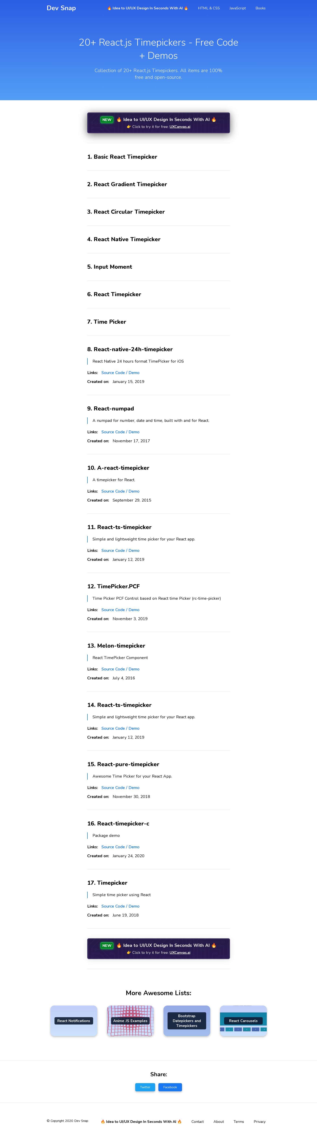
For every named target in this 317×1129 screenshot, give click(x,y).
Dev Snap (61, 8)
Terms (239, 1120)
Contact (198, 1120)
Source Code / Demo (120, 372)
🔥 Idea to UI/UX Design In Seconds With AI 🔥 (147, 8)
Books (261, 8)
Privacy (260, 1120)
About (219, 1120)
